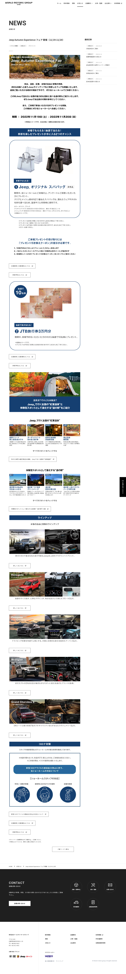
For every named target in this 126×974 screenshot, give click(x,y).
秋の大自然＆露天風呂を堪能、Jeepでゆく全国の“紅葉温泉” (31, 459)
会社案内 (107, 3)
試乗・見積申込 (76, 886)
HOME (10, 866)
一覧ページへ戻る (63, 849)
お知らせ (80, 3)
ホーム (59, 3)
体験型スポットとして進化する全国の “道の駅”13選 (28, 509)
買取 (73, 3)
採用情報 (117, 3)
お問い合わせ (110, 886)
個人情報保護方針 (49, 961)
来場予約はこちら (18, 275)
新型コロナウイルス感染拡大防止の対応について (27, 814)
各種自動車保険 (93, 904)
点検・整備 (98, 3)
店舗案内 (88, 3)
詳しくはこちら (18, 566)
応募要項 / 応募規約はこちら (20, 266)
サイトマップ (59, 961)
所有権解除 (76, 904)
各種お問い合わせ (19, 903)
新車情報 (66, 3)
